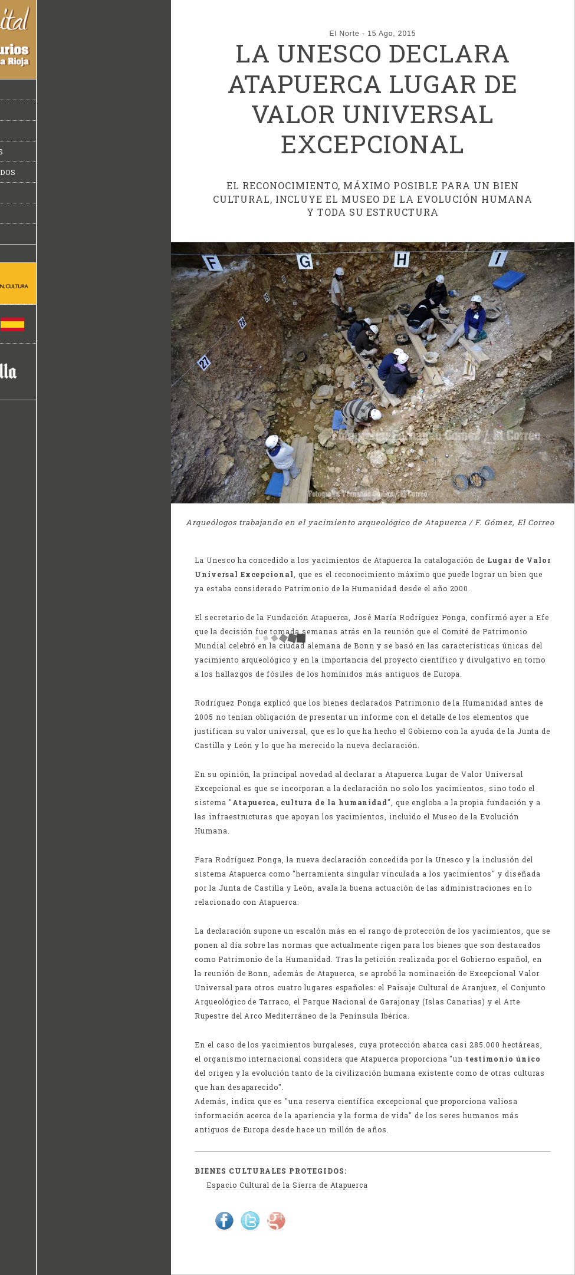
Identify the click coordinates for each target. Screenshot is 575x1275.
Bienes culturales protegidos (81, 172)
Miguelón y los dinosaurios (75, 151)
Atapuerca (36, 131)
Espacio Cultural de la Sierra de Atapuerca (287, 1185)
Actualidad (38, 110)
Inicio (24, 89)
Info (21, 192)
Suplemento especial (60, 213)
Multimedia (37, 234)
